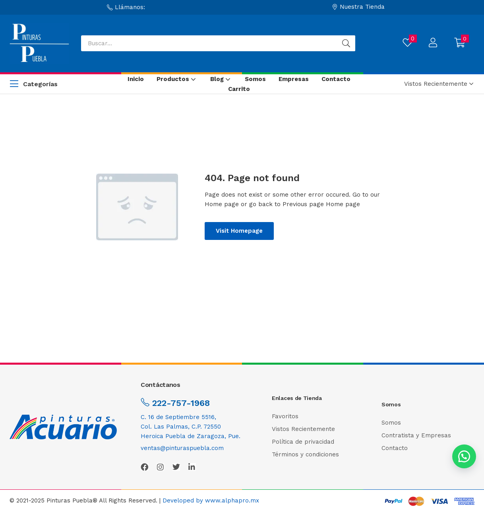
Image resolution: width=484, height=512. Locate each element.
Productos (177, 79)
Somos (255, 79)
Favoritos (285, 416)
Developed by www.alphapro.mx (211, 500)
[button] (126, 7)
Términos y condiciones (305, 454)
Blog (221, 79)
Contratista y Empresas (416, 435)
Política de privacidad (303, 441)
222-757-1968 (179, 403)
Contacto (335, 79)
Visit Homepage (239, 230)
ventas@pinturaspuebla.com (182, 448)
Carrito (239, 89)
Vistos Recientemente (303, 429)
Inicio (136, 79)
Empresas (294, 79)
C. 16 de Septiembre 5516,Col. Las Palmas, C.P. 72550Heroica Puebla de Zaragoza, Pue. (190, 426)
